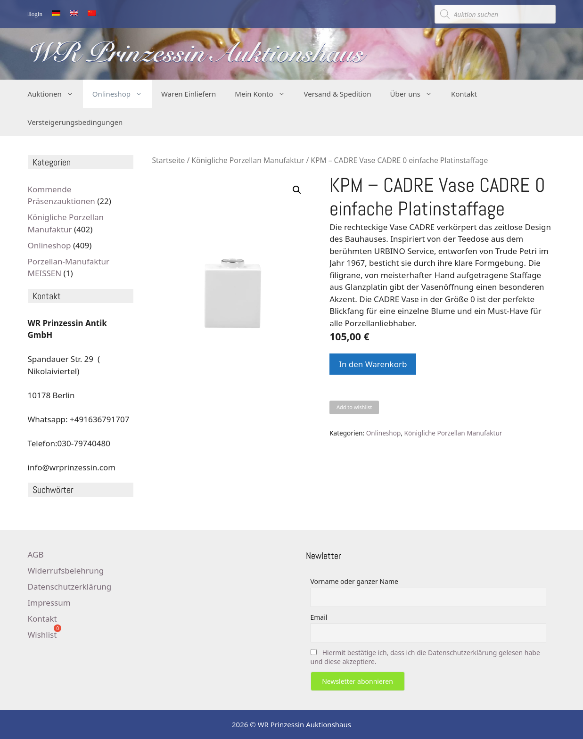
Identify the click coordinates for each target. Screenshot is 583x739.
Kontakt (464, 94)
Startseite (168, 160)
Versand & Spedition (337, 94)
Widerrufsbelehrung (66, 570)
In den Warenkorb (373, 364)
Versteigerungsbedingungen (75, 122)
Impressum (49, 602)
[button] (296, 189)
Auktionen (55, 94)
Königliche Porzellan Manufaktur (247, 160)
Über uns (415, 94)
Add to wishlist (354, 407)
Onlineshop (122, 94)
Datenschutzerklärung (70, 586)
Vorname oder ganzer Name (354, 581)
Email (319, 617)
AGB (36, 554)
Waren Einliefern (188, 94)
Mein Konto (264, 94)
